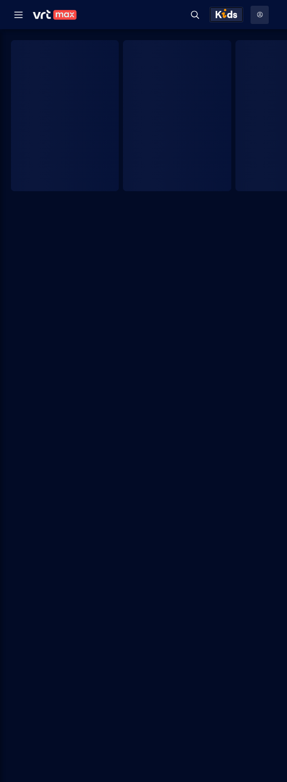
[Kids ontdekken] (226, 14)
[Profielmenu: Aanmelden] (260, 15)
